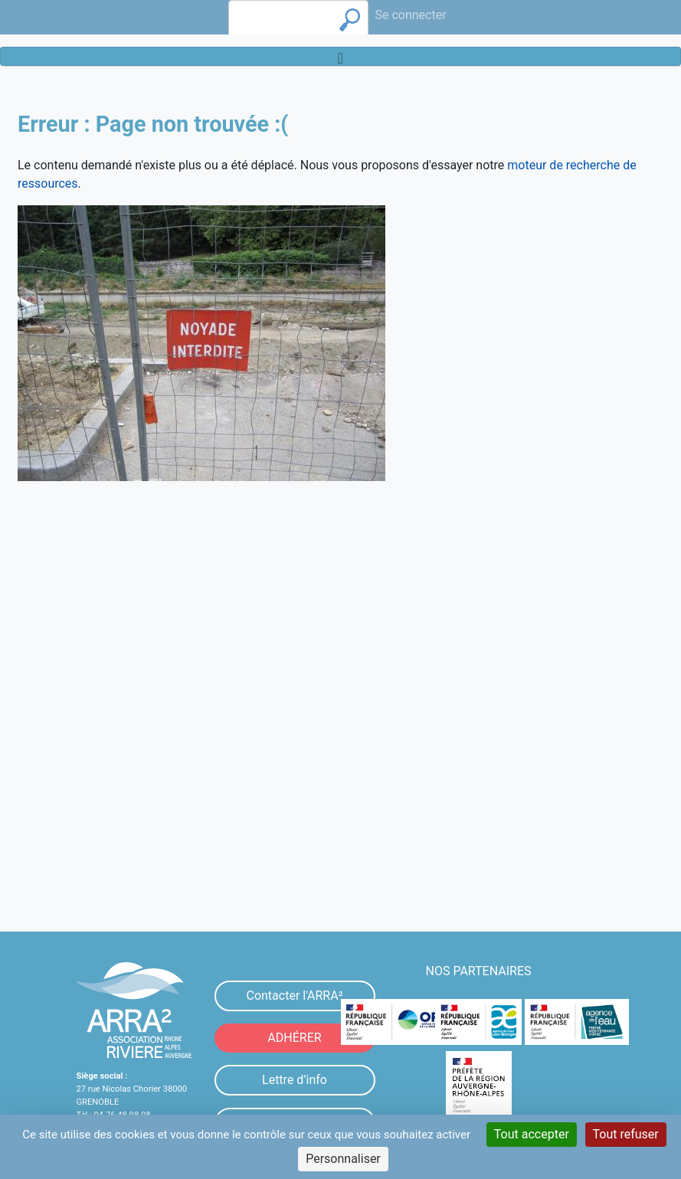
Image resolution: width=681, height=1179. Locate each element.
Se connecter (410, 15)
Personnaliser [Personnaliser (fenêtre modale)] (343, 1158)
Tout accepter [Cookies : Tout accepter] (531, 1134)
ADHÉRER (294, 1037)
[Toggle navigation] (340, 56)
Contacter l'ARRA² (294, 995)
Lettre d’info (294, 1080)
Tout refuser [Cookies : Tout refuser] (626, 1134)
